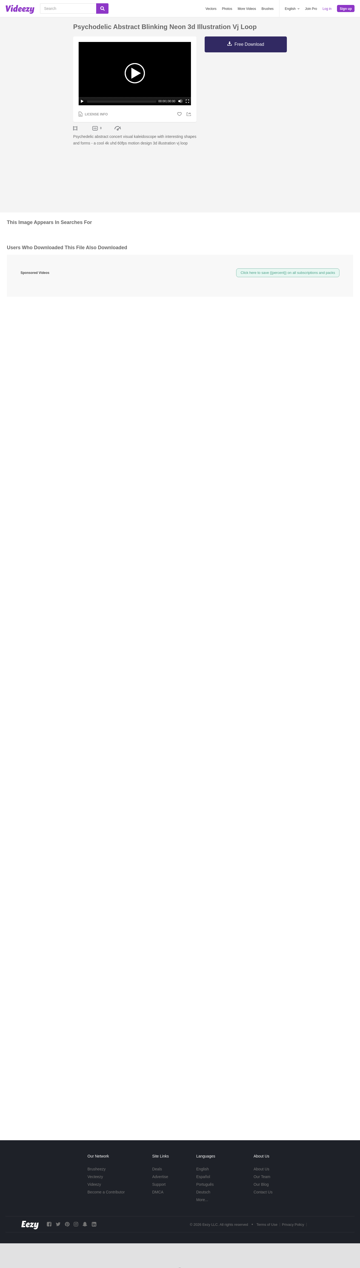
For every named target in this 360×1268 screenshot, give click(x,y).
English (202, 1169)
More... (202, 1200)
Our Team (261, 1177)
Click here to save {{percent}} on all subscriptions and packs (288, 273)
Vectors (210, 9)
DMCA (157, 1192)
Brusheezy (96, 1169)
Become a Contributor (106, 1192)
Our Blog (260, 1184)
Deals (157, 1169)
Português (205, 1184)
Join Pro (311, 9)
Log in (327, 9)
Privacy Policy (293, 1224)
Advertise (160, 1177)
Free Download (249, 44)
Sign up (346, 9)
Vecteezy (95, 1177)
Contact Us (262, 1192)
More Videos (247, 9)
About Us (261, 1169)
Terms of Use (267, 1224)
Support (158, 1184)
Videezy (94, 1184)
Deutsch (203, 1192)
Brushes (268, 9)
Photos (227, 9)
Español (203, 1177)
